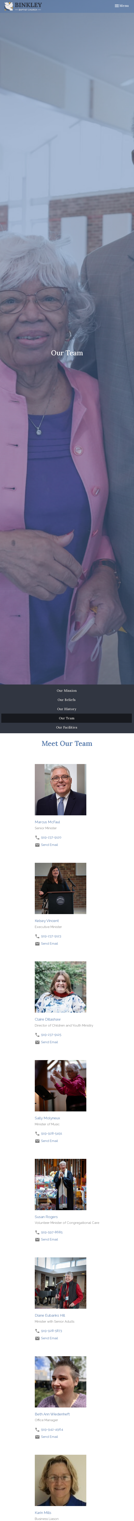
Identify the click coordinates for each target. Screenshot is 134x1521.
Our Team (67, 718)
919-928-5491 (51, 1133)
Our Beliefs (67, 700)
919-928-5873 (51, 1331)
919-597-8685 (51, 1232)
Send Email (49, 845)
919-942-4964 (52, 1429)
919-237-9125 (51, 1035)
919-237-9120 (51, 837)
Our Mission (67, 691)
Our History (66, 709)
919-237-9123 (51, 936)
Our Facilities (66, 727)
